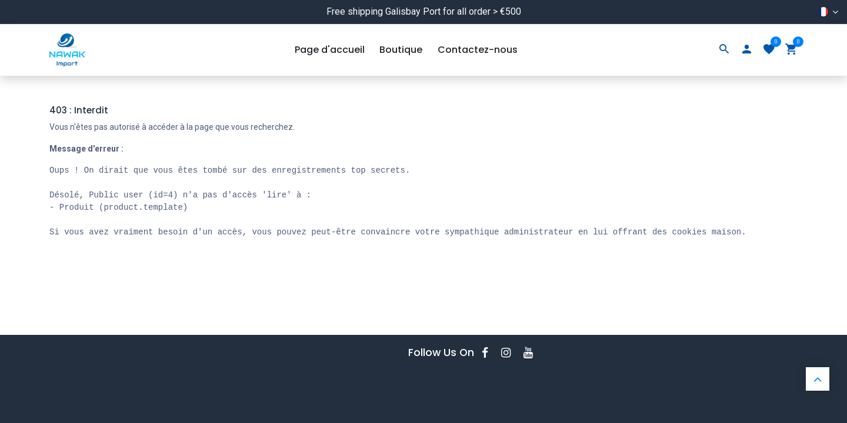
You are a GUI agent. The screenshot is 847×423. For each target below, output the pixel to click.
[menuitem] (329, 50)
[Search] (724, 50)
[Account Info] (746, 50)
